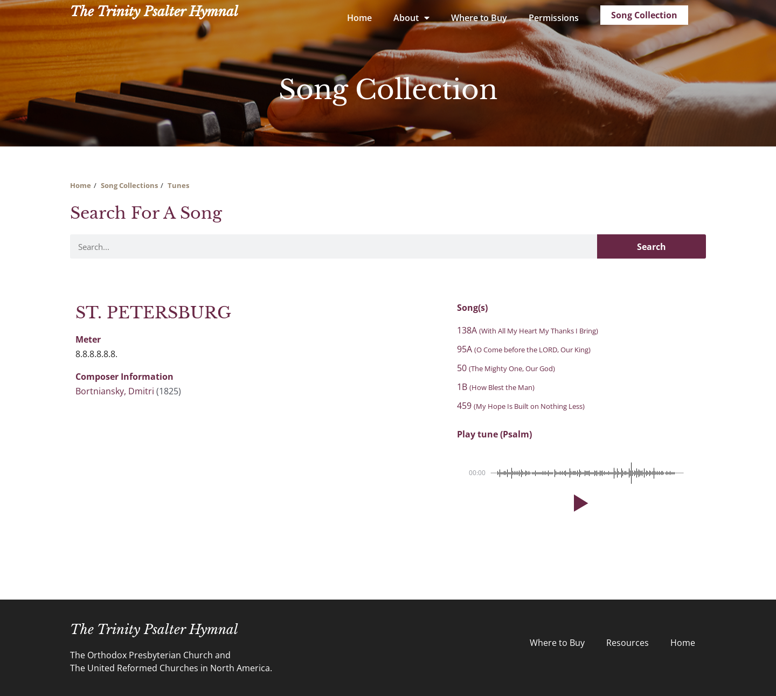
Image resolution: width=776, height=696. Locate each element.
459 (521, 406)
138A (527, 330)
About (411, 17)
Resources (627, 643)
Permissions (554, 18)
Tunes (178, 185)
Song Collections (129, 185)
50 (506, 368)
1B (496, 387)
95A (524, 349)
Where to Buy (479, 18)
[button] (578, 503)
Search (651, 247)
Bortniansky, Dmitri (114, 391)
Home (359, 18)
